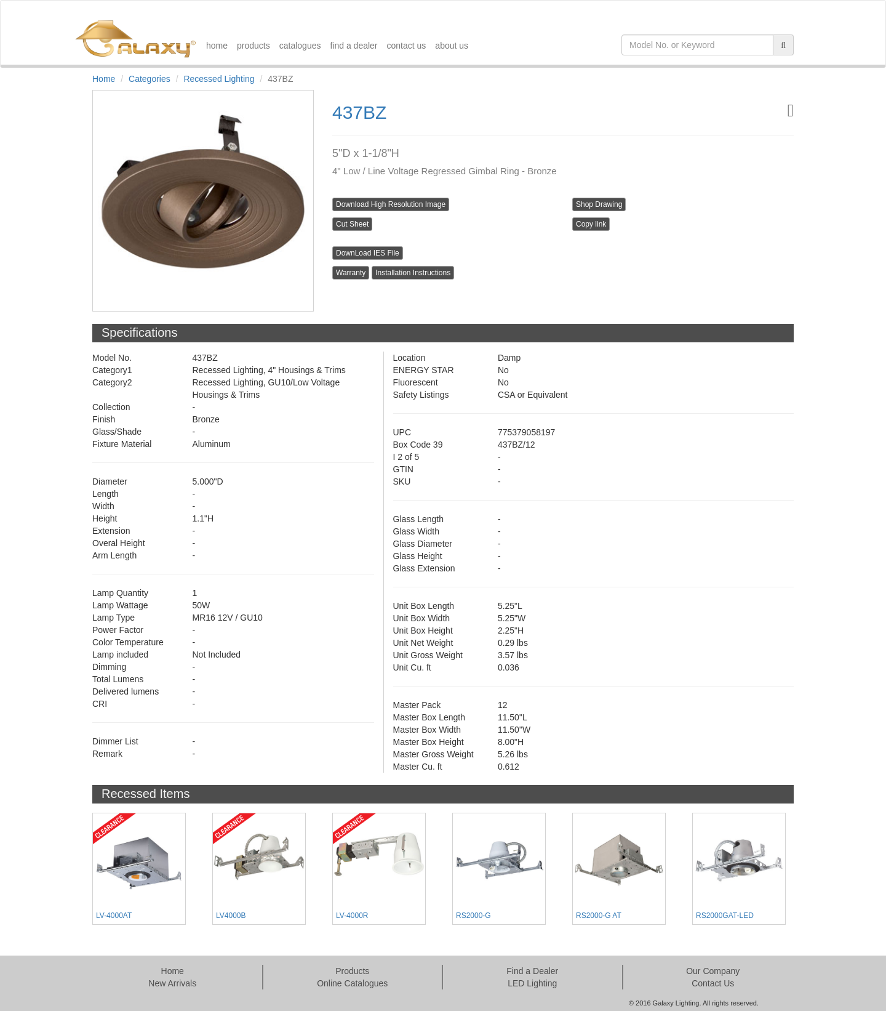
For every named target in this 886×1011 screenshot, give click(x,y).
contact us (406, 45)
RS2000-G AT (598, 915)
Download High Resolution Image (390, 204)
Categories (149, 79)
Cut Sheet (352, 224)
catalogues (300, 45)
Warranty (350, 272)
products (253, 45)
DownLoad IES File (367, 253)
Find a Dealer (532, 971)
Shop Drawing (599, 204)
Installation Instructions (412, 272)
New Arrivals (172, 983)
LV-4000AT (114, 915)
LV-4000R (352, 915)
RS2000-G (473, 915)
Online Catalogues (352, 983)
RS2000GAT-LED (725, 915)
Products (352, 971)
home (217, 45)
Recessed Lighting (218, 79)
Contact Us (713, 983)
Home (103, 79)
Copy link (591, 224)
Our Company (713, 971)
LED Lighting (532, 983)
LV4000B (231, 915)
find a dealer (353, 45)
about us (451, 45)
